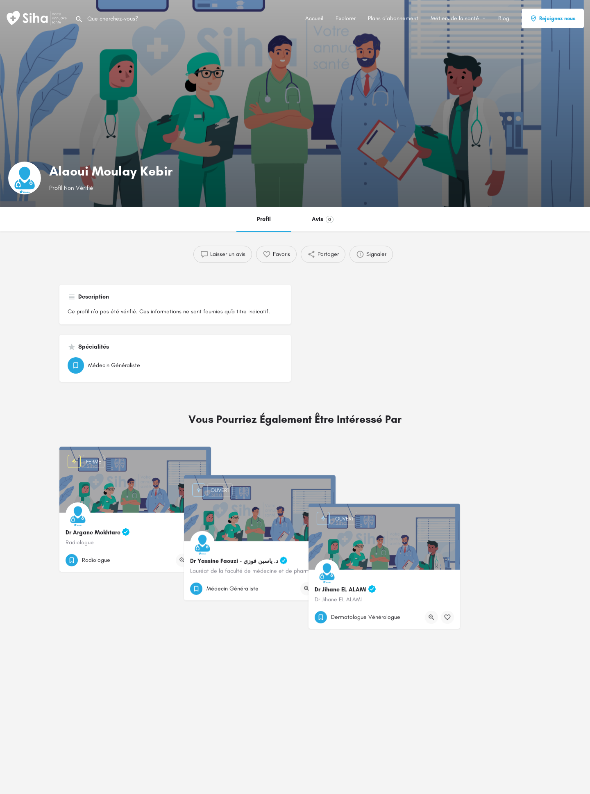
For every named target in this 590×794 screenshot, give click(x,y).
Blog (503, 18)
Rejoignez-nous (553, 18)
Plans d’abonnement (393, 18)
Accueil (314, 18)
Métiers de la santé (455, 18)
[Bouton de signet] (198, 560)
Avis (323, 219)
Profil (264, 219)
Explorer (346, 18)
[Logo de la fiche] (24, 178)
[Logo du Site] (37, 17)
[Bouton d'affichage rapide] (182, 560)
